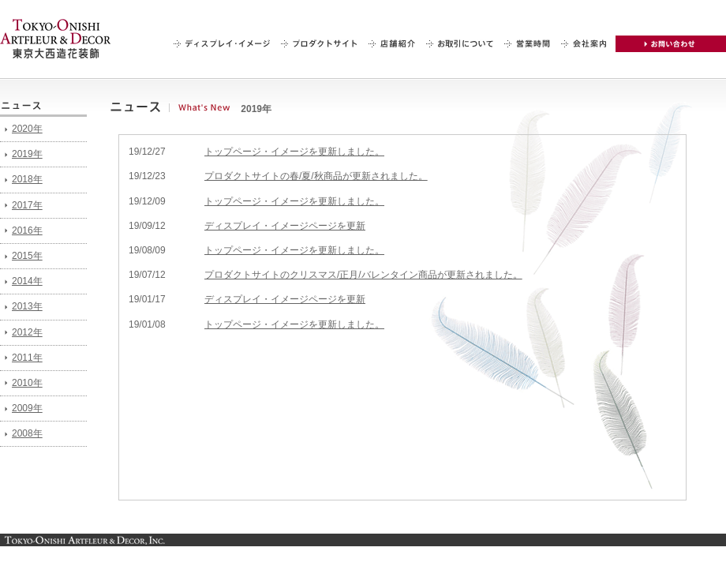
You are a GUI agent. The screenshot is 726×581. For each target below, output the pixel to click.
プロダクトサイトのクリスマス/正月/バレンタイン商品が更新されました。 (363, 274)
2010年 (27, 382)
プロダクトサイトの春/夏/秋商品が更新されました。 (316, 176)
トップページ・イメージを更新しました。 (294, 151)
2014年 (27, 281)
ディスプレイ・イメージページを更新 (284, 225)
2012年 (27, 332)
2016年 (27, 230)
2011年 (27, 357)
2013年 (27, 306)
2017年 (27, 205)
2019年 (27, 153)
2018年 (27, 179)
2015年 (27, 255)
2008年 (27, 433)
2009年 (27, 408)
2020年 (27, 128)
